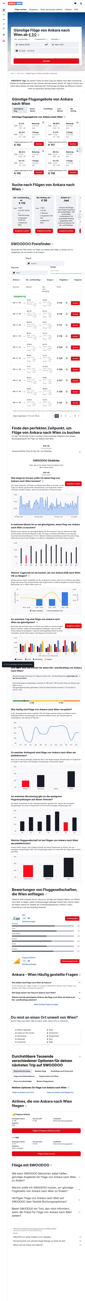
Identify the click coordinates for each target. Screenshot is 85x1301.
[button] (3, 3)
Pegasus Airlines (29, 954)
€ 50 (32, 34)
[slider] (82, 273)
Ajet (23, 911)
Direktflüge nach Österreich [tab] (62, 1068)
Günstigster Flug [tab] (18, 110)
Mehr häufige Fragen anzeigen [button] (46, 1001)
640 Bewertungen (29, 961)
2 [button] (61, 416)
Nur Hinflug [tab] (73, 110)
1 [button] (56, 416)
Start (12, 73)
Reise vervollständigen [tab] (23, 1078)
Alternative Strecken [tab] (22, 1068)
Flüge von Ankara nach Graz (23, 1089)
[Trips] (4, 35)
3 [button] (65, 416)
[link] (22, 231)
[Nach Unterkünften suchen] (4, 15)
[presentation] (38, 35)
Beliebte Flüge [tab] (40, 1068)
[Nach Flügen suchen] (4, 10)
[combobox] (22, 39)
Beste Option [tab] (32, 110)
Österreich (20, 73)
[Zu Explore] (4, 28)
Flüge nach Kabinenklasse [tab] (24, 1073)
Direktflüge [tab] (48, 109)
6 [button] (75, 416)
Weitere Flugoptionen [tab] (45, 1078)
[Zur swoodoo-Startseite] (15, 3)
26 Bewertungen (28, 918)
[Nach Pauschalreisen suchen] (4, 24)
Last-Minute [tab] (60, 110)
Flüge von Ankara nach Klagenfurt (60, 1089)
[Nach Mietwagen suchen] (4, 19)
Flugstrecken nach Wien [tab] (48, 1073)
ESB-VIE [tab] (46, 446)
